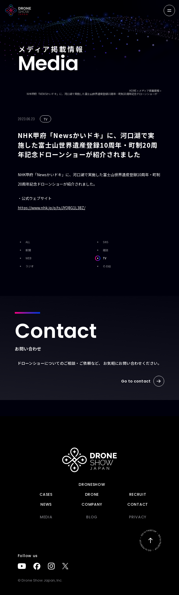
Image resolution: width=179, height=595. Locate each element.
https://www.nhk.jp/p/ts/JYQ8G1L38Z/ (51, 207)
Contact (137, 504)
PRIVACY (137, 517)
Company (92, 504)
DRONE (92, 494)
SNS (101, 242)
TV (100, 258)
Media (46, 517)
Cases (46, 494)
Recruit (137, 494)
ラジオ (26, 266)
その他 (103, 266)
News (46, 504)
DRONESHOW (92, 484)
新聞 (24, 250)
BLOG (91, 517)
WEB (24, 258)
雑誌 (101, 250)
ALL (24, 242)
